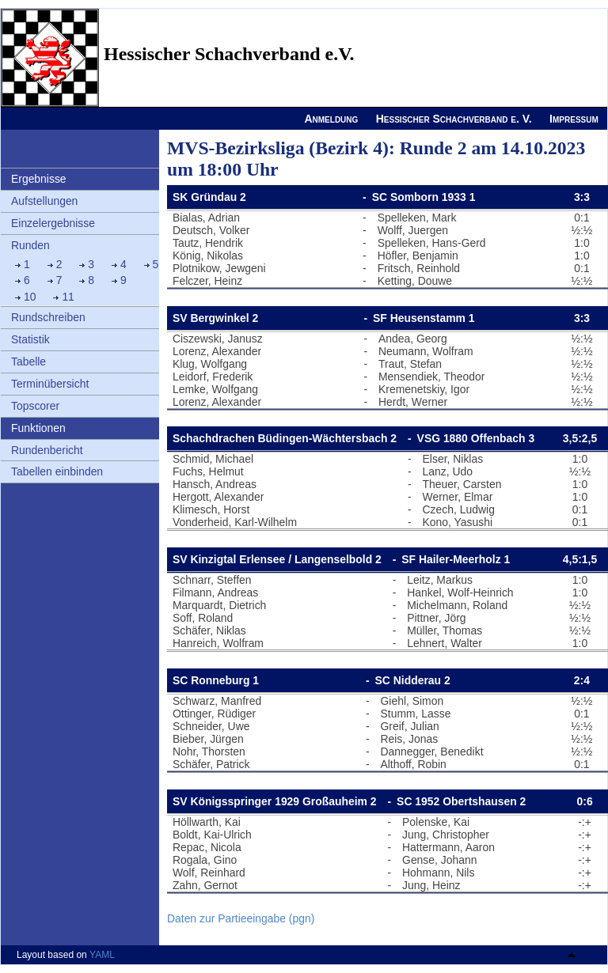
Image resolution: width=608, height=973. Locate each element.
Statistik (30, 339)
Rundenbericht (47, 450)
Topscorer (35, 405)
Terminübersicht (50, 383)
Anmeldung (331, 118)
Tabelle (28, 361)
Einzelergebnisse (53, 223)
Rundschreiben (48, 317)
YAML (102, 954)
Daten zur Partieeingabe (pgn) (240, 918)
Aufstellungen (44, 201)
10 (30, 296)
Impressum (573, 118)
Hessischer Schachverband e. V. (454, 118)
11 (68, 296)
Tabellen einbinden (57, 471)
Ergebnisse (38, 178)
